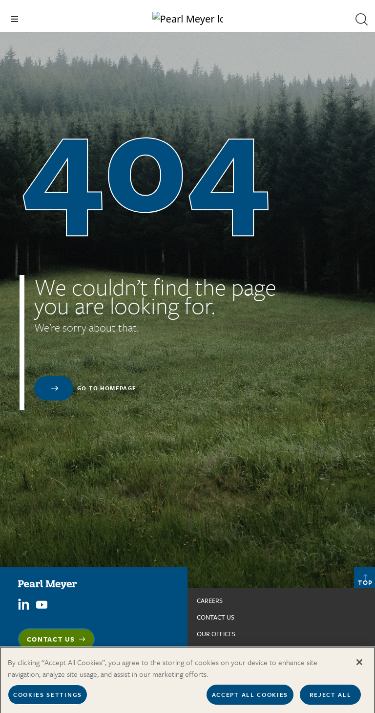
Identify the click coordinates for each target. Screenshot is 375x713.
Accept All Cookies (250, 697)
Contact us (215, 617)
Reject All (331, 697)
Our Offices (216, 634)
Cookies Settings (47, 697)
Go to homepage (107, 388)
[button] (361, 19)
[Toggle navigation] (14, 19)
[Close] (359, 665)
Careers (210, 600)
